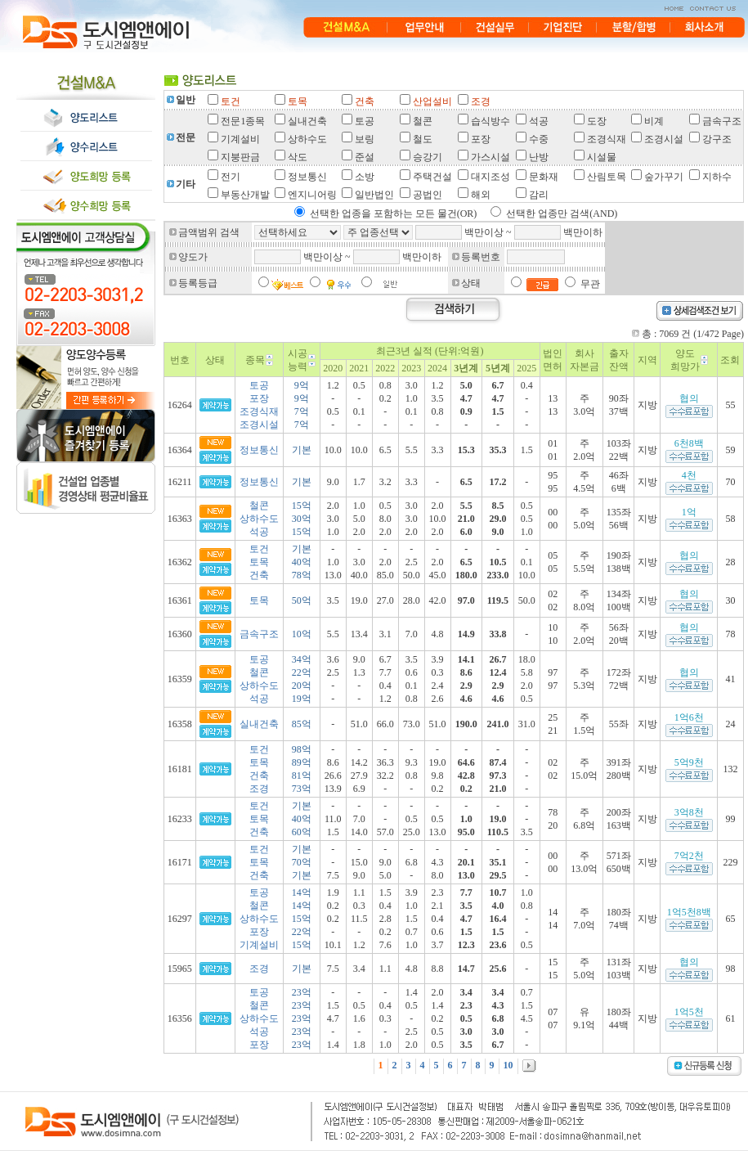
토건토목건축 (259, 562)
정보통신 (259, 450)
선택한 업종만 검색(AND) (561, 213)
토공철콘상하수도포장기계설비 (259, 919)
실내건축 (259, 724)
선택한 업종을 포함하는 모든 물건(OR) (393, 213)
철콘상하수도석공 (259, 518)
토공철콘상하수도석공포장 (259, 1018)
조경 (259, 968)
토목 (259, 600)
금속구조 (259, 634)
